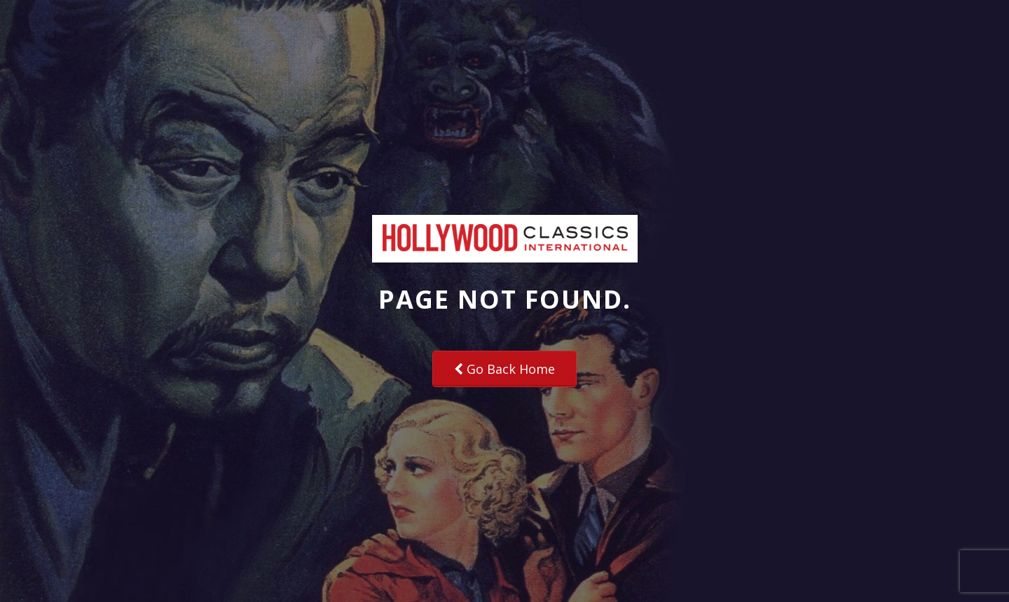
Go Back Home (504, 368)
